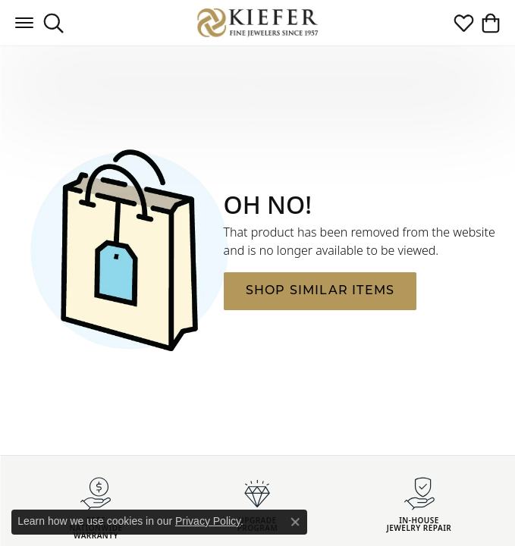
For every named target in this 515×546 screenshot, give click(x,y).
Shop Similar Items (320, 291)
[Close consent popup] (295, 521)
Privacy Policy (207, 521)
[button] (53, 23)
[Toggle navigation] (24, 22)
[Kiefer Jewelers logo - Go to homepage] (257, 22)
